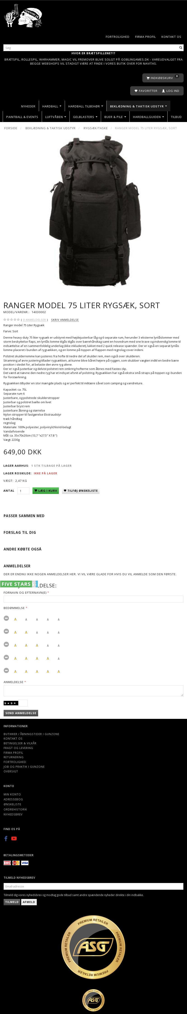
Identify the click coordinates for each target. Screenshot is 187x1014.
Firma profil (145, 37)
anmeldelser (34, 320)
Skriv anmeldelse (65, 319)
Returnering (14, 757)
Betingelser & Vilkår (20, 743)
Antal (9, 491)
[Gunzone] (23, 14)
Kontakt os (171, 37)
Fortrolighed (117, 37)
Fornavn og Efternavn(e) (25, 593)
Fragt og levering (18, 748)
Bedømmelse (14, 608)
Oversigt (11, 771)
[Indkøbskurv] (163, 78)
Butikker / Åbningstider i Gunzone (31, 734)
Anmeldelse (13, 682)
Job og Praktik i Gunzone (24, 766)
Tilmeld (12, 902)
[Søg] (180, 48)
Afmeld (29, 902)
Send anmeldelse (20, 713)
